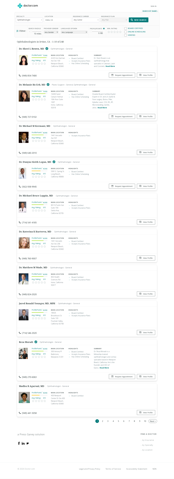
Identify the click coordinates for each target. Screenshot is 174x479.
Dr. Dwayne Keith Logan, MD (35, 161)
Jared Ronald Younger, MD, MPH (37, 303)
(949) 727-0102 (28, 116)
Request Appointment (122, 75)
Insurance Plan (108, 16)
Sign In (153, 6)
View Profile (146, 75)
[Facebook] (19, 443)
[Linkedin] (23, 443)
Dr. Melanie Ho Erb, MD (32, 84)
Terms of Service (113, 468)
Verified (129, 35)
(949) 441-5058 (28, 412)
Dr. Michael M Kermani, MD (34, 125)
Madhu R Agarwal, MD (31, 386)
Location (49, 16)
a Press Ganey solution (31, 434)
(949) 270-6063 (28, 377)
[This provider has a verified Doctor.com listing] (46, 48)
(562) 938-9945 (28, 186)
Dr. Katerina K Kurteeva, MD (35, 231)
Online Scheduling (134, 32)
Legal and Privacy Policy (89, 468)
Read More (110, 66)
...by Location (147, 450)
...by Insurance (147, 440)
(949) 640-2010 (28, 152)
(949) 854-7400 (28, 75)
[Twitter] (27, 443)
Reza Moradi (26, 342)
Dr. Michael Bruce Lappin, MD (36, 195)
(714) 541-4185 (28, 222)
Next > (153, 421)
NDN (154, 468)
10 (145, 421)
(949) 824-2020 (28, 294)
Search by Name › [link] (150, 11)
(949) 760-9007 (28, 258)
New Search (138, 20)
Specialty (20, 16)
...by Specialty (147, 445)
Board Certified (133, 28)
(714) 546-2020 (28, 332)
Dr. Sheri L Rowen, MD (32, 48)
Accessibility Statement (136, 468)
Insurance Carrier (81, 16)
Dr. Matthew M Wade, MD (33, 267)
